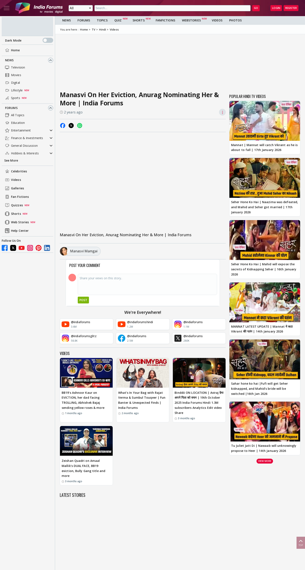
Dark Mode (29, 40)
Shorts (12, 214)
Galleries (14, 188)
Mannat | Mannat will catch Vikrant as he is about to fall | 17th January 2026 (264, 147)
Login (276, 8)
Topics (102, 20)
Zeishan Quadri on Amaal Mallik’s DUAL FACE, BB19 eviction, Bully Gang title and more (83, 468)
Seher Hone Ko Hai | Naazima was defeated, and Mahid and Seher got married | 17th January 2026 (264, 207)
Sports (12, 98)
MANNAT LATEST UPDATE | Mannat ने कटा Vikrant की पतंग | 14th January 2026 (262, 329)
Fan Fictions (16, 197)
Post (83, 300)
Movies (12, 75)
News (9, 60)
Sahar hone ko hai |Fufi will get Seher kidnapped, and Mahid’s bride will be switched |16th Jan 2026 (259, 388)
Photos (235, 20)
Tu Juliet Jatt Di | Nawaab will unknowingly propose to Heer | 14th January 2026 (263, 448)
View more (264, 460)
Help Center (16, 231)
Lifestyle (13, 90)
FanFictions (165, 20)
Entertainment (17, 130)
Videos (12, 180)
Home (12, 50)
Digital (12, 83)
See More (11, 160)
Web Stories (16, 222)
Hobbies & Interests (21, 153)
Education (14, 123)
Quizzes (13, 205)
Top (300, 542)
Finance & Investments (23, 138)
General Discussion (21, 146)
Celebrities (15, 171)
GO (256, 8)
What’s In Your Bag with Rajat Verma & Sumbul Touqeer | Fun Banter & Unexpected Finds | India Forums (142, 400)
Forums (11, 108)
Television (14, 67)
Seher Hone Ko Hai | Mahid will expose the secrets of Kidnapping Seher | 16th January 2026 (263, 269)
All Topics (14, 115)
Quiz (118, 20)
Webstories (191, 20)
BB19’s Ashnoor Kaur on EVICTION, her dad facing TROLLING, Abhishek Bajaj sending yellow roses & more (83, 400)
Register (291, 8)
